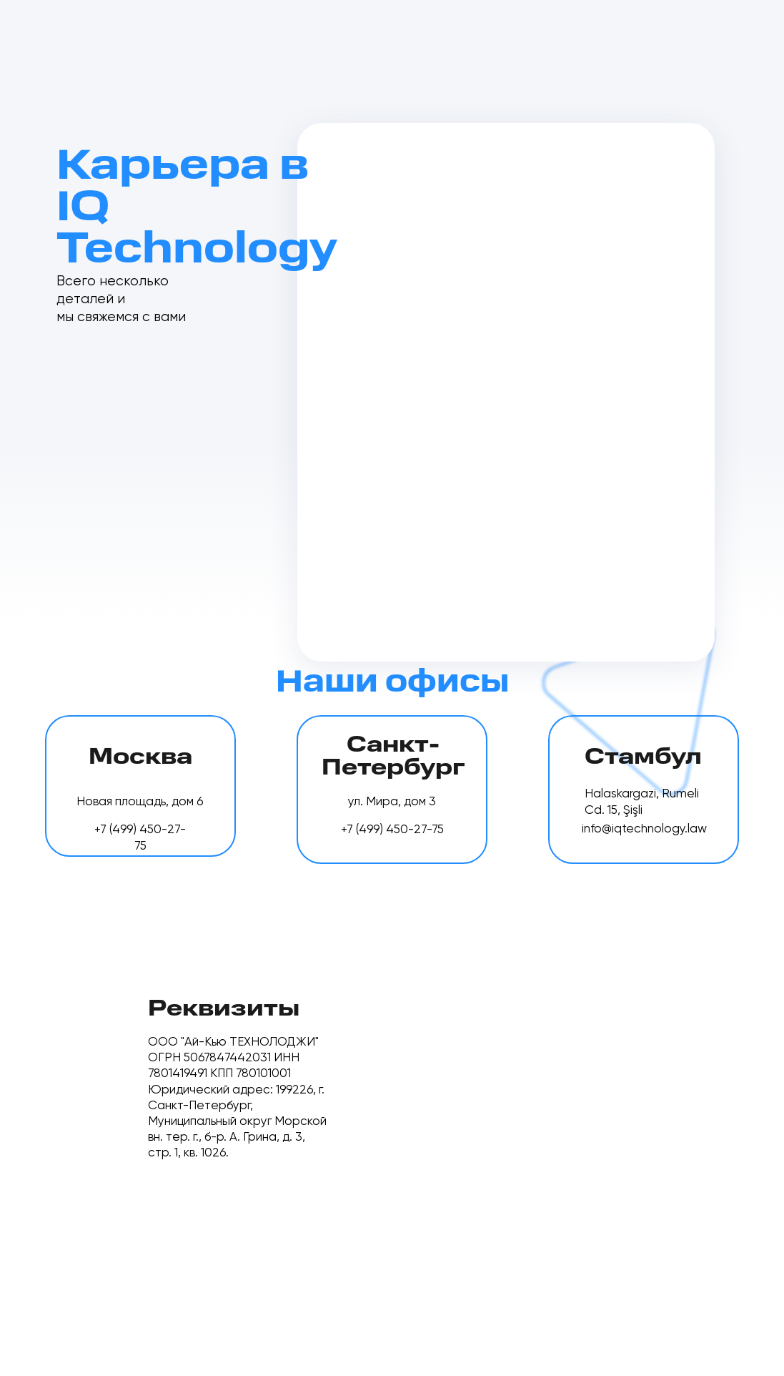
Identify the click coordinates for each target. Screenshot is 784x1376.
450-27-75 (415, 830)
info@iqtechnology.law (644, 829)
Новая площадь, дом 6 (139, 802)
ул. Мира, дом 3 (392, 802)
